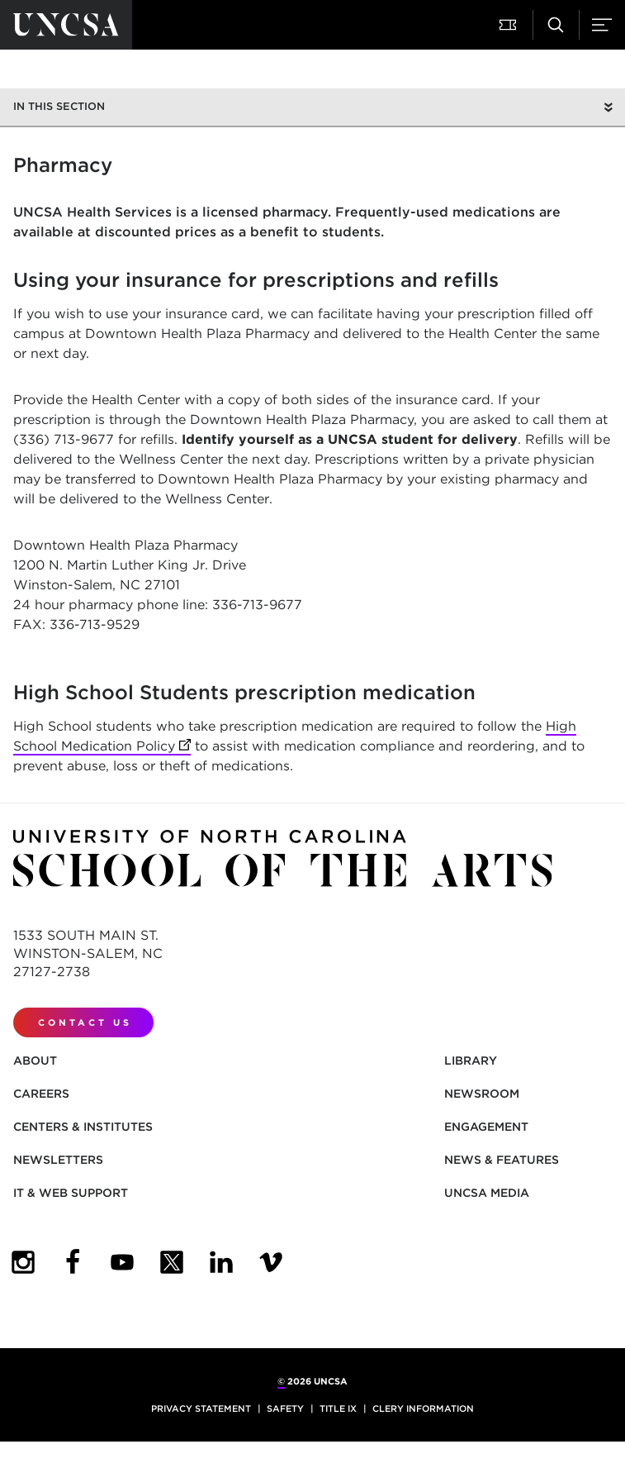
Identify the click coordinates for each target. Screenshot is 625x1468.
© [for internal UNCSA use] (281, 1381)
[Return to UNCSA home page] (66, 25)
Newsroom (481, 1093)
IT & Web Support (70, 1192)
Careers (41, 1093)
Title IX (338, 1408)
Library (470, 1060)
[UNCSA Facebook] (72, 1262)
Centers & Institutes (83, 1126)
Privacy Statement (201, 1408)
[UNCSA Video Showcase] (271, 1262)
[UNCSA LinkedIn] (221, 1262)
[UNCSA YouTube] (122, 1262)
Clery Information (423, 1408)
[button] (509, 25)
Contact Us (85, 1022)
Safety (285, 1408)
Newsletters (58, 1159)
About (35, 1060)
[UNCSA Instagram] (23, 1262)
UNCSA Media (486, 1192)
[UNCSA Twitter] (172, 1262)
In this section (59, 106)
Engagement (486, 1126)
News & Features (501, 1159)
